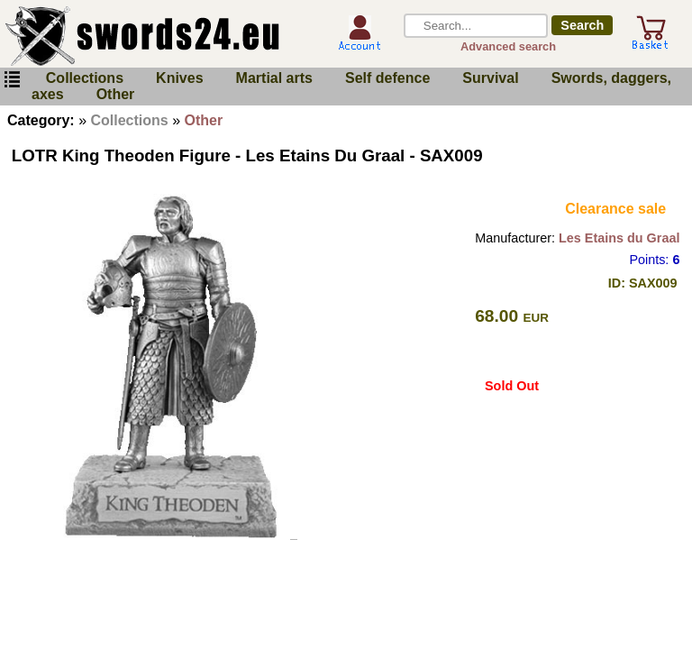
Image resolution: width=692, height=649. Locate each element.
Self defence (387, 78)
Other (115, 94)
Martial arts (274, 78)
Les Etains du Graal (619, 238)
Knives (179, 78)
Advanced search (508, 46)
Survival (490, 78)
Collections (84, 78)
